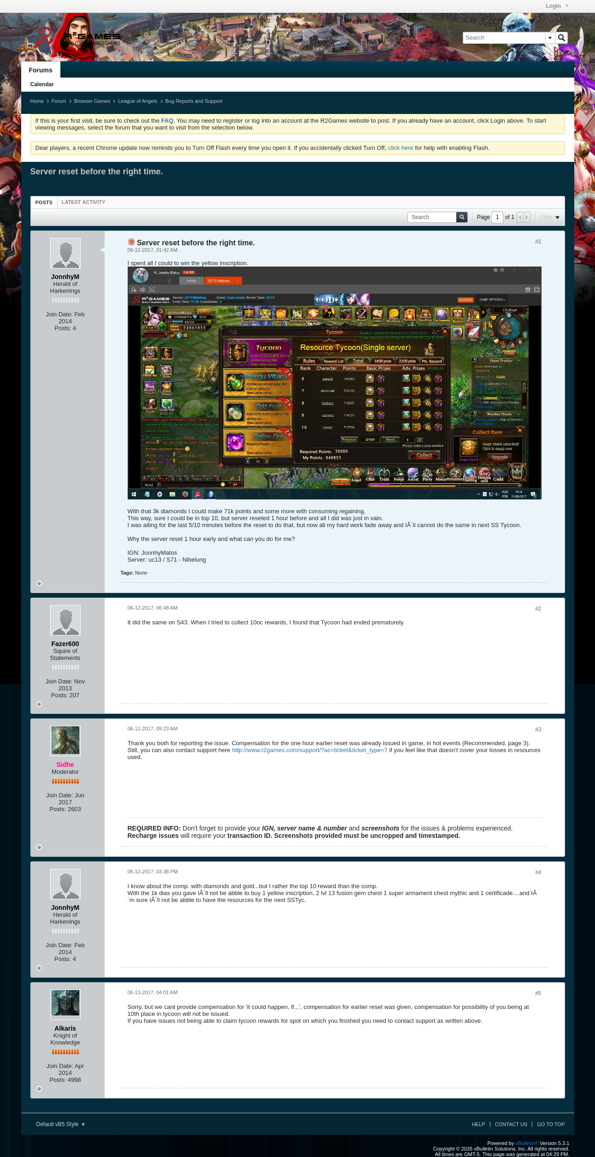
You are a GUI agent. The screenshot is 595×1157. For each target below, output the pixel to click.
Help (478, 1124)
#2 (538, 608)
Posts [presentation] (44, 202)
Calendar (42, 84)
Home (37, 101)
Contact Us (511, 1124)
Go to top (551, 1124)
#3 (538, 729)
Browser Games (92, 101)
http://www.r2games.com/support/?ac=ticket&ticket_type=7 (309, 750)
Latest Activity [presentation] (84, 202)
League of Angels (137, 101)
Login (557, 6)
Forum (59, 101)
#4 (538, 872)
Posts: (62, 328)
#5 (538, 993)
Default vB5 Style (60, 1124)
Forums (41, 70)
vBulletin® (527, 1143)
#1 (538, 241)
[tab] (44, 202)
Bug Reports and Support (194, 101)
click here (400, 147)
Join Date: (59, 314)
